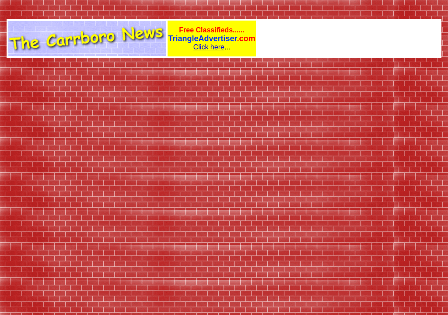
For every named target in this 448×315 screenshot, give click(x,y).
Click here (208, 47)
